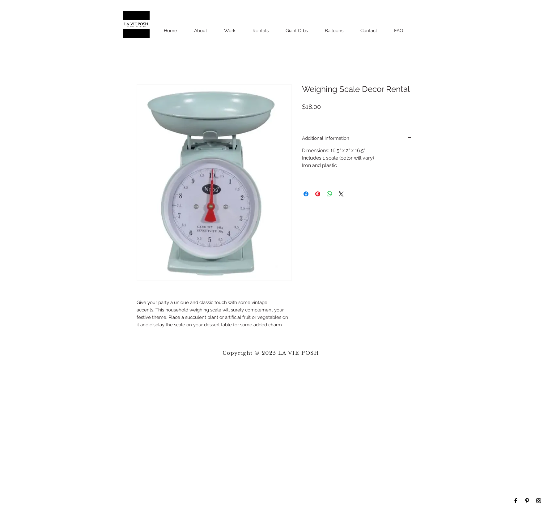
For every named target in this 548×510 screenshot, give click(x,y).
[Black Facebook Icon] (515, 500)
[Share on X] (341, 194)
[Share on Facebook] (306, 194)
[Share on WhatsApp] (329, 194)
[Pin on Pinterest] (317, 194)
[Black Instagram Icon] (538, 500)
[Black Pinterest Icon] (527, 500)
